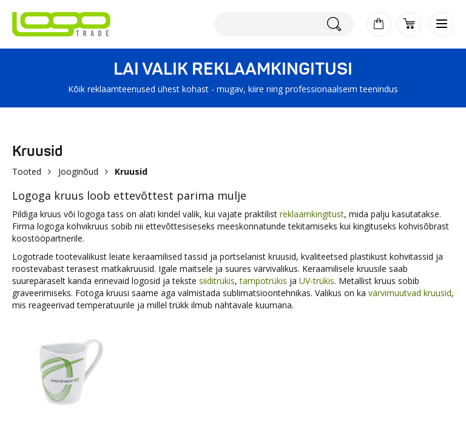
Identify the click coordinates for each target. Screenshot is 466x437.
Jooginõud (78, 171)
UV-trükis (316, 280)
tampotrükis (263, 280)
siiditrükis (217, 280)
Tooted (26, 171)
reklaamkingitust (312, 214)
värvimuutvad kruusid (409, 293)
